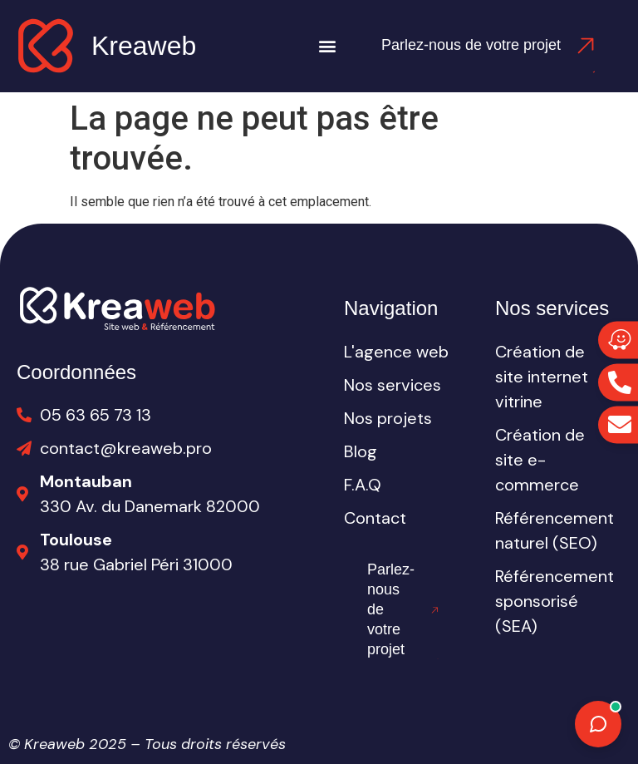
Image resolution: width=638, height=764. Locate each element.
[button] (327, 46)
